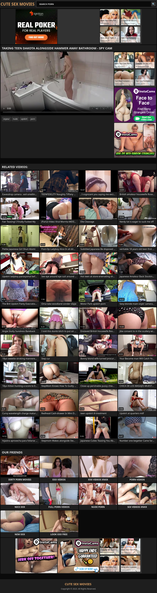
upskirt (24, 119)
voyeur (6, 119)
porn (33, 119)
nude (15, 119)
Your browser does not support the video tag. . (57, 83)
